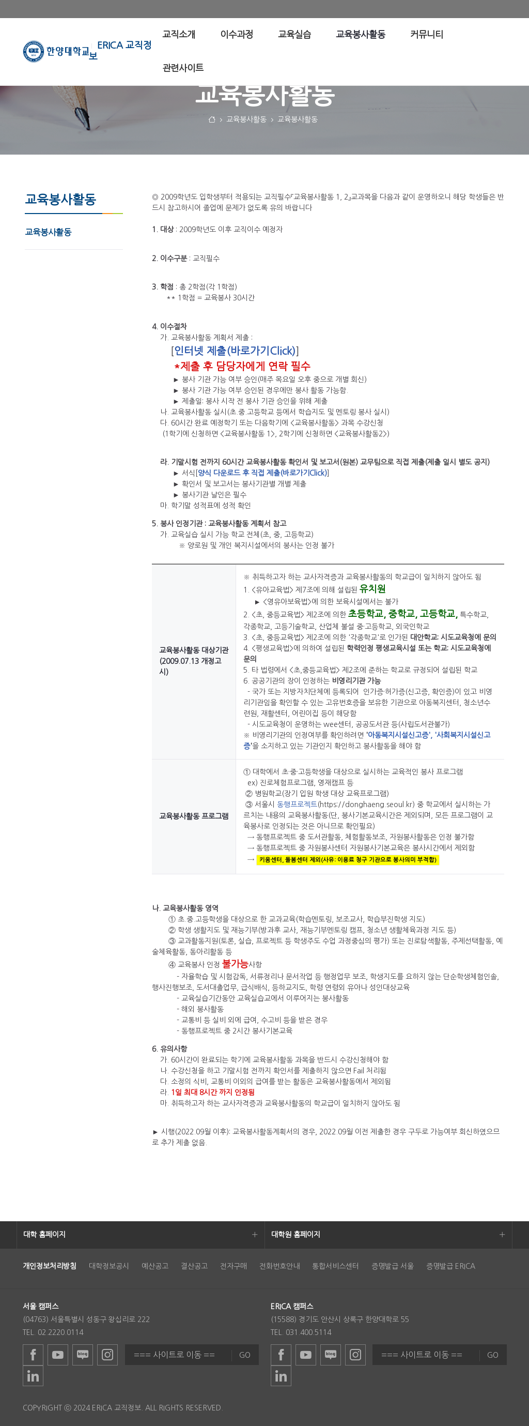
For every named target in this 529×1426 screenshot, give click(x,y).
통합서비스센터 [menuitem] (335, 1266)
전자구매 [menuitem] (233, 1266)
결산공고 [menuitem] (194, 1266)
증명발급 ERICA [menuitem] (450, 1266)
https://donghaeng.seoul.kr (366, 804)
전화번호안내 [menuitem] (279, 1266)
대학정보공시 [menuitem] (109, 1266)
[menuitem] (178, 35)
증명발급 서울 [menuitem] (392, 1266)
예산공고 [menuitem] (155, 1266)
